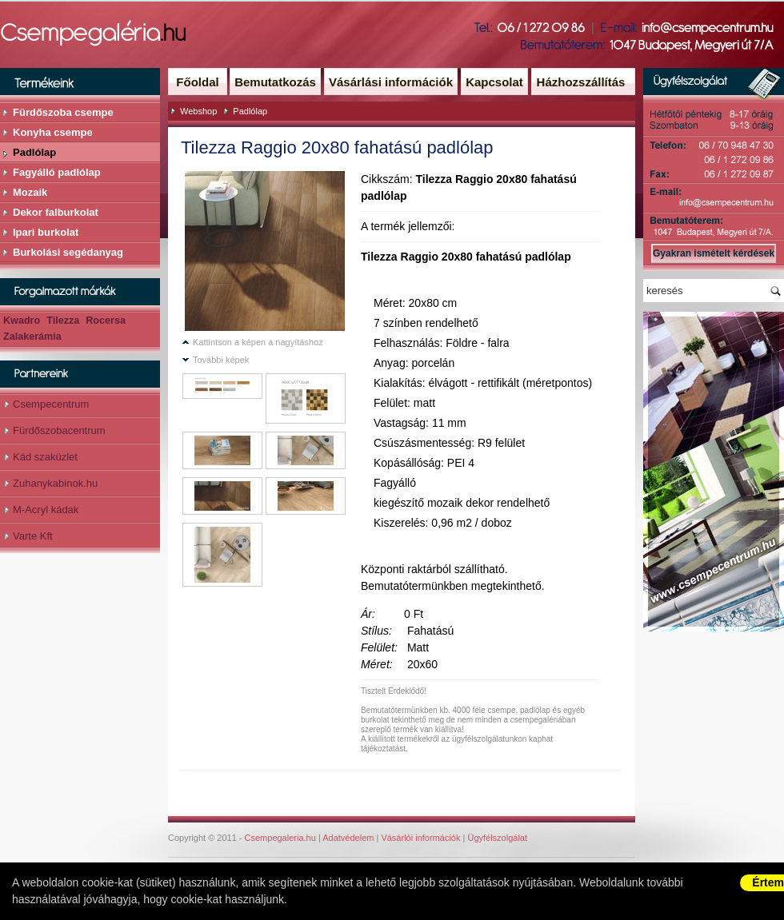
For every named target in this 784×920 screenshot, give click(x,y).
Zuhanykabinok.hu (55, 483)
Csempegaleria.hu (280, 837)
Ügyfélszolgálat (497, 837)
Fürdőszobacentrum (59, 430)
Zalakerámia (32, 336)
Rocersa (106, 320)
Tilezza (62, 320)
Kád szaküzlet (45, 457)
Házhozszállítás (581, 82)
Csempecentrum (51, 404)
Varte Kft (33, 536)
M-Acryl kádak (45, 510)
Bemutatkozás (275, 82)
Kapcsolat (494, 82)
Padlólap (250, 111)
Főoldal (197, 82)
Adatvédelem (348, 837)
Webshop (198, 111)
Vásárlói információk (420, 837)
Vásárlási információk (391, 82)
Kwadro (21, 320)
